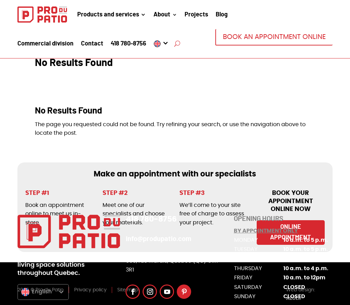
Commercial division (45, 44)
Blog (222, 15)
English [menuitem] (42, 291)
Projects (196, 15)
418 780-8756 (128, 44)
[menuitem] (161, 44)
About (161, 15)
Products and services (108, 15)
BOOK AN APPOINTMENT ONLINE (274, 37)
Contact (92, 44)
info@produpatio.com (158, 239)
